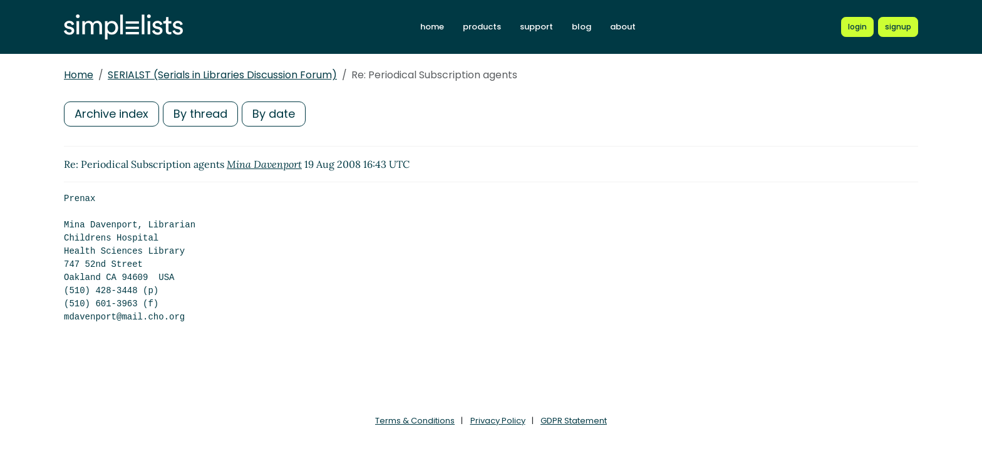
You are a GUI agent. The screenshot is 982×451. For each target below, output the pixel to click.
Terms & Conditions (415, 421)
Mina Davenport (264, 164)
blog (581, 27)
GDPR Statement (573, 421)
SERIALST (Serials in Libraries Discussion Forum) (222, 75)
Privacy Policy (497, 421)
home (432, 27)
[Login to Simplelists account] (857, 27)
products (482, 27)
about (623, 27)
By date (273, 114)
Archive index (111, 114)
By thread (200, 114)
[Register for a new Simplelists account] (898, 27)
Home (78, 75)
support (536, 27)
